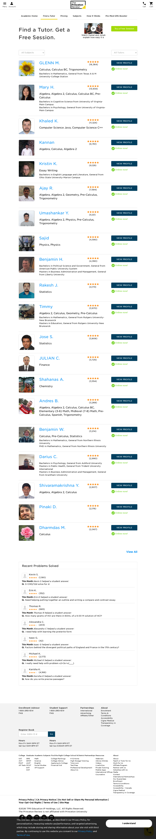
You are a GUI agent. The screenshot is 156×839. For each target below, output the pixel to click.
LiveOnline (100, 765)
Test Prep (74, 765)
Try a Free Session (124, 28)
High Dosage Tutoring (79, 761)
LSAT (28, 763)
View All (131, 551)
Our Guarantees (119, 779)
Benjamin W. (51, 429)
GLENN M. (49, 63)
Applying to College (59, 763)
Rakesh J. (48, 285)
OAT (28, 770)
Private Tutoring (102, 768)
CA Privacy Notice (46, 800)
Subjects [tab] (77, 16)
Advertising (85, 713)
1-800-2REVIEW (26, 711)
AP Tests (22, 765)
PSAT (21, 763)
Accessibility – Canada (122, 788)
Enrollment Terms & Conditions (106, 713)
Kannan (46, 142)
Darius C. (48, 456)
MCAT (28, 765)
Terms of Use (23, 835)
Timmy (46, 306)
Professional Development (81, 768)
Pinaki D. (48, 507)
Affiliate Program (120, 765)
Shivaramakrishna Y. (59, 485)
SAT (20, 759)
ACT (20, 761)
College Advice (57, 761)
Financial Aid (56, 765)
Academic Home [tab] (29, 16)
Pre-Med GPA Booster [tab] (116, 16)
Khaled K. (48, 121)
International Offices (104, 772)
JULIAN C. (49, 358)
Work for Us (118, 763)
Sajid (44, 238)
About (115, 759)
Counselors (100, 774)
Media (115, 772)
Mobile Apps (101, 770)
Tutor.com (74, 763)
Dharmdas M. (52, 527)
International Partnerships (123, 777)
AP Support (39, 768)
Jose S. (46, 336)
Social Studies (40, 765)
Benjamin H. (51, 259)
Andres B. (49, 401)
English (37, 763)
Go (51, 734)
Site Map (64, 802)
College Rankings (58, 759)
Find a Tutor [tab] (49, 16)
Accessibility (107, 718)
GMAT (28, 761)
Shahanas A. (51, 379)
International (86, 711)
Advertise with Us (120, 770)
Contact (116, 774)
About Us (74, 770)
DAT (28, 768)
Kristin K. (48, 163)
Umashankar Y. (54, 213)
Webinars (99, 759)
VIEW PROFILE (124, 63)
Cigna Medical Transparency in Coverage (108, 723)
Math (36, 759)
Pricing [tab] (63, 16)
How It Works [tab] (93, 16)
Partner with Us (119, 768)
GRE (28, 759)
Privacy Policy (85, 831)
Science (37, 761)
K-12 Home (74, 759)
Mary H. (46, 87)
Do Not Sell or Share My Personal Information (82, 800)
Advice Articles (102, 761)
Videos (98, 763)
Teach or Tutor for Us (122, 761)
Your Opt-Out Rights (30, 802)
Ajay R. (46, 188)
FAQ (21, 713)
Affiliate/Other (87, 715)
